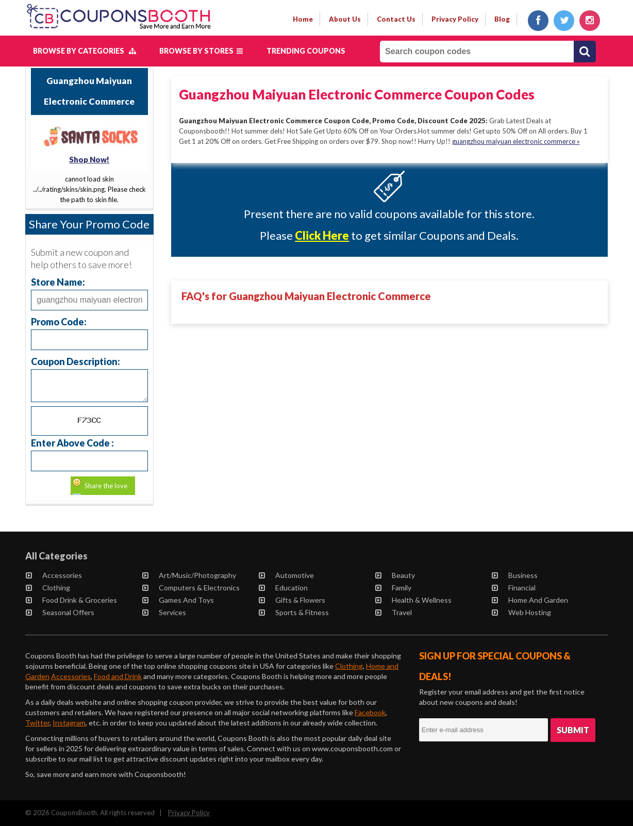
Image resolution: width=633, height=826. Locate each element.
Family (393, 587)
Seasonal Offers (60, 612)
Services (164, 612)
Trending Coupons (305, 50)
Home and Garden (530, 600)
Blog (502, 19)
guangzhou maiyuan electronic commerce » (516, 141)
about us (345, 19)
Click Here (322, 235)
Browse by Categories (84, 50)
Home (303, 19)
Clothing (48, 587)
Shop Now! (89, 159)
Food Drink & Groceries (71, 600)
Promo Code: (59, 321)
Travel (393, 612)
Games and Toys (178, 600)
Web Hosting (521, 612)
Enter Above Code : (72, 442)
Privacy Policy (189, 812)
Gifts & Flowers (292, 600)
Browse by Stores (201, 50)
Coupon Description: (75, 361)
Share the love (106, 486)
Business (515, 575)
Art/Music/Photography (189, 575)
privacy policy (454, 19)
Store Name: (58, 281)
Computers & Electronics (191, 587)
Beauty (395, 575)
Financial (514, 587)
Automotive (286, 575)
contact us (396, 19)
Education (283, 587)
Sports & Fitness (294, 612)
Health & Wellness (413, 600)
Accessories (54, 575)
